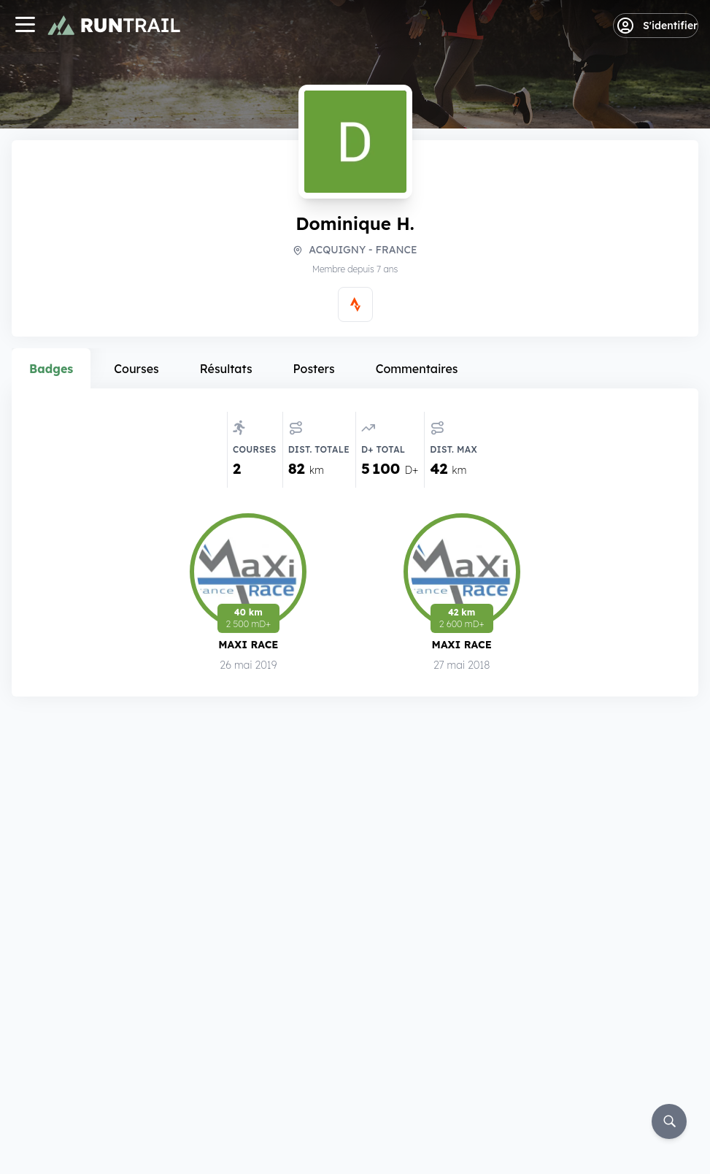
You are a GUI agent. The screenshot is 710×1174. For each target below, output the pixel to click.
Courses (136, 368)
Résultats (226, 368)
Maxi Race (248, 646)
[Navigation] (25, 26)
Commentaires (417, 368)
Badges (51, 368)
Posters (314, 368)
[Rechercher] (669, 1121)
